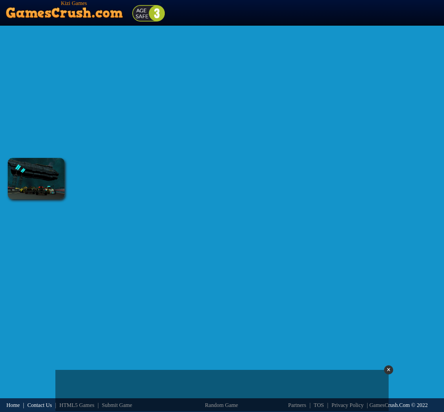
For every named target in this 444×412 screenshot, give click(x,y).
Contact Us (39, 405)
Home (13, 405)
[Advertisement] (222, 91)
